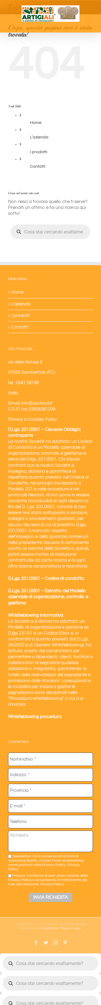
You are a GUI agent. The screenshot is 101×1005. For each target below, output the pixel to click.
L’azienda (39, 137)
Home (35, 122)
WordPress (49, 928)
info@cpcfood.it (37, 403)
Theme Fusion (70, 928)
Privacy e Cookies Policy (32, 419)
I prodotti (38, 152)
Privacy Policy (52, 884)
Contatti (37, 166)
